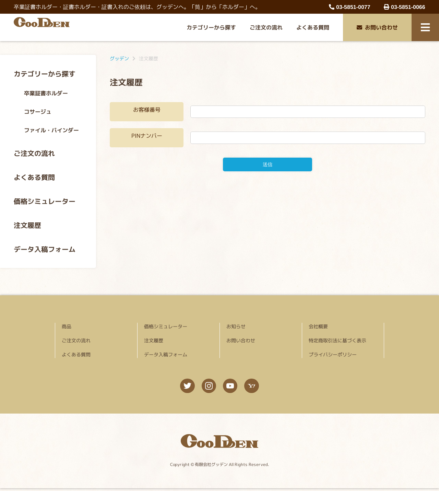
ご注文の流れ (266, 27)
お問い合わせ (377, 27)
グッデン (119, 58)
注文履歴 (27, 225)
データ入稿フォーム (44, 249)
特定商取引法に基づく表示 (337, 340)
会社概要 (318, 326)
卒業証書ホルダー (46, 93)
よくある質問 (312, 27)
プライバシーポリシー (333, 354)
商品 (66, 326)
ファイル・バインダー (51, 130)
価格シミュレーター (44, 201)
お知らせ (236, 326)
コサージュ (37, 111)
